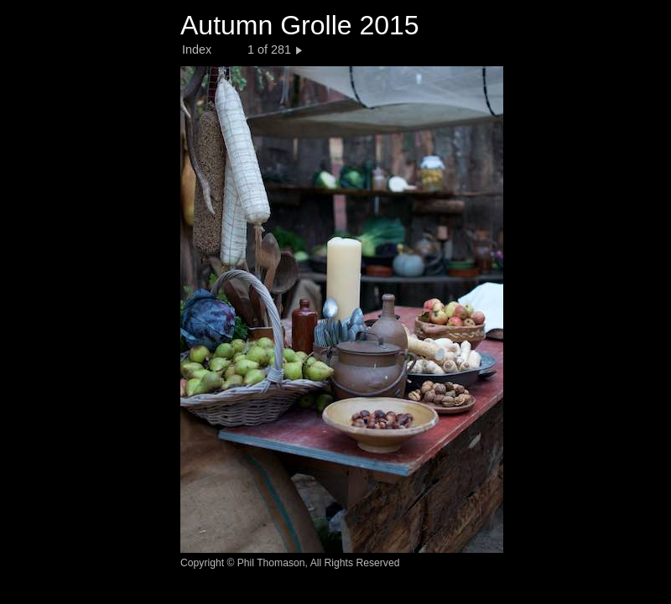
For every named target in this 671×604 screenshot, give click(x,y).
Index (196, 49)
